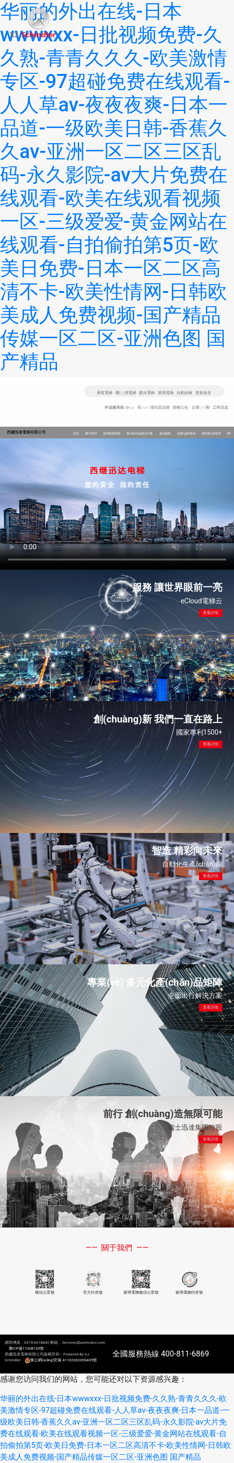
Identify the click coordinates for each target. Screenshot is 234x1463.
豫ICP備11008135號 (26, 1348)
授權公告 (180, 407)
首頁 (76, 433)
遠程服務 (165, 433)
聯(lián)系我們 (211, 433)
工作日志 (220, 407)
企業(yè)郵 (201, 407)
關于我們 (91, 433)
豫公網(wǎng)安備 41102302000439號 (63, 1360)
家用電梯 (166, 393)
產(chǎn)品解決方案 (139, 433)
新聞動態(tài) (112, 433)
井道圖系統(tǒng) (119, 407)
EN (229, 433)
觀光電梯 (147, 393)
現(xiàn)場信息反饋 (153, 407)
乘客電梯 (104, 393)
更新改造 (203, 393)
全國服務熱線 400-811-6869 (160, 1353)
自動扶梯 (184, 393)
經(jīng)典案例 (186, 433)
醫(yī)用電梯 (126, 393)
